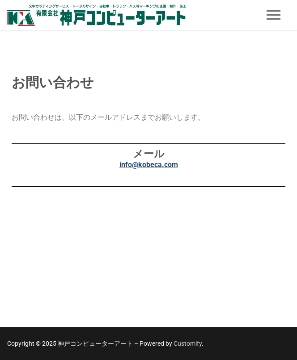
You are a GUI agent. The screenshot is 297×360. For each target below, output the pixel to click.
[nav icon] (273, 15)
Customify (188, 343)
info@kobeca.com (148, 164)
